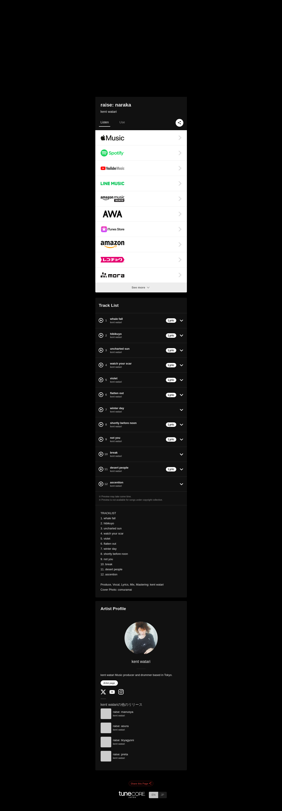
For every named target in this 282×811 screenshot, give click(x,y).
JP (162, 794)
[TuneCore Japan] (132, 797)
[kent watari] (141, 638)
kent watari (109, 111)
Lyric (171, 320)
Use (122, 122)
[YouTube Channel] (112, 693)
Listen (105, 122)
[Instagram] (121, 693)
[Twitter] (103, 693)
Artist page (109, 683)
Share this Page (141, 783)
